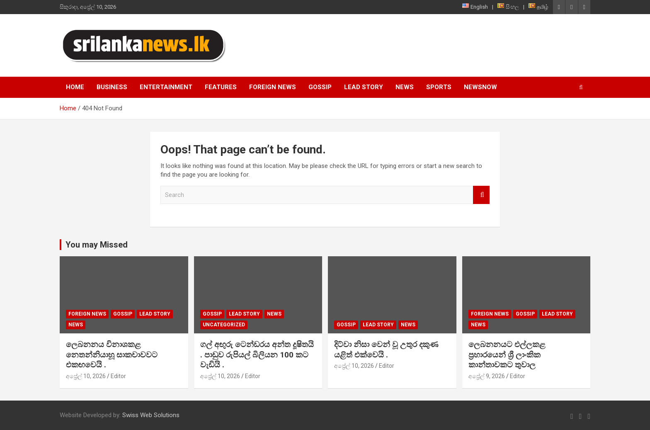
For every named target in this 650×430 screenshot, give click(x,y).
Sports (438, 87)
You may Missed (96, 245)
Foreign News (272, 87)
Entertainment (166, 87)
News (404, 87)
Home (75, 87)
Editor (118, 376)
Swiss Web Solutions (150, 415)
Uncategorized (224, 325)
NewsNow (480, 87)
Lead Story (363, 87)
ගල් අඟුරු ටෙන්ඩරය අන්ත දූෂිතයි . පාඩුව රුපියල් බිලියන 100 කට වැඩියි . (257, 354)
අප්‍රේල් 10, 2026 (86, 376)
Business (112, 87)
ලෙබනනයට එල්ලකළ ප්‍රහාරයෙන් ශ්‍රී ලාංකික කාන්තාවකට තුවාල (507, 354)
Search (481, 195)
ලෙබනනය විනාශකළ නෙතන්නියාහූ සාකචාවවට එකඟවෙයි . (112, 354)
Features (221, 87)
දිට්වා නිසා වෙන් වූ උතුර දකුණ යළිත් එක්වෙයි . (386, 350)
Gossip (320, 87)
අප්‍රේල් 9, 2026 (486, 376)
